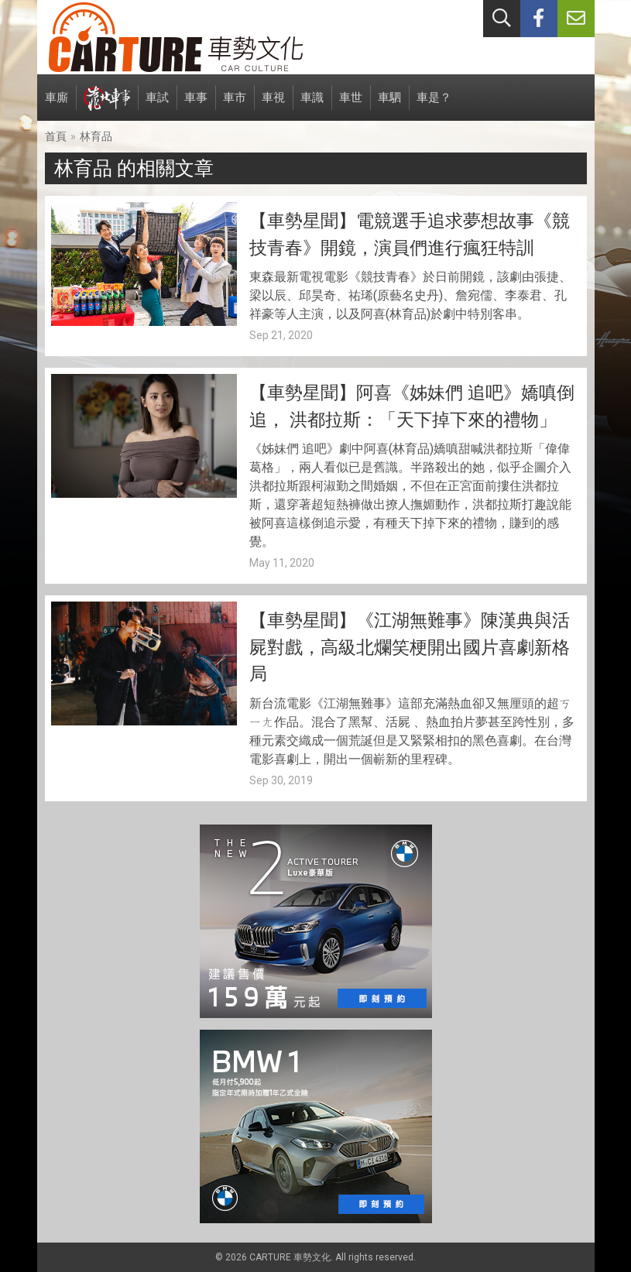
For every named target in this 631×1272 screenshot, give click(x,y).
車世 (350, 106)
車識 (312, 106)
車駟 (389, 106)
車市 (234, 106)
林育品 (96, 136)
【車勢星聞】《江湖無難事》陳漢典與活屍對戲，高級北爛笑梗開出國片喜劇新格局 (409, 647)
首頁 (56, 136)
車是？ (434, 106)
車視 (273, 106)
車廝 (56, 106)
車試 (157, 106)
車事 (196, 106)
